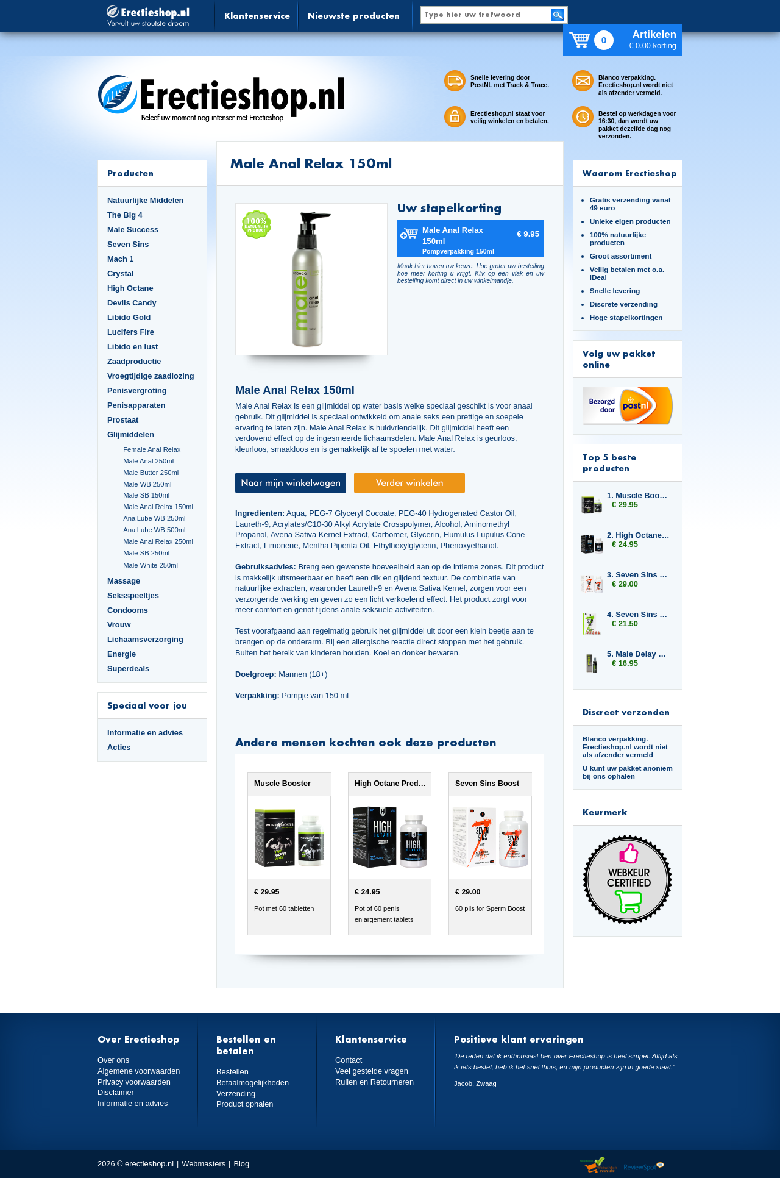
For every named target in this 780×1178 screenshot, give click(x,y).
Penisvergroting (137, 390)
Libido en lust (132, 346)
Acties (119, 747)
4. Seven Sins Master (638, 614)
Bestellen (232, 1071)
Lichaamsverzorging (145, 639)
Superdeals (128, 668)
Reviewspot (644, 1165)
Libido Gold (129, 317)
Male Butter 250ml (151, 472)
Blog (241, 1163)
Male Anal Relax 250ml (158, 541)
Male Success (132, 229)
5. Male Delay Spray (638, 654)
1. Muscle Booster (638, 495)
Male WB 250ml (147, 484)
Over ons (113, 1060)
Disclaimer (116, 1092)
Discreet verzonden (626, 712)
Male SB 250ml (146, 553)
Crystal (120, 273)
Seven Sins (128, 244)
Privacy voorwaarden (134, 1082)
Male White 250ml (150, 565)
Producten (130, 173)
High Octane (130, 288)
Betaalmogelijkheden (252, 1082)
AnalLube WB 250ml (154, 518)
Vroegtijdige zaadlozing (150, 375)
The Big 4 (125, 215)
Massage (123, 580)
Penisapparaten (136, 405)
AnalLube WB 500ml (154, 530)
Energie (121, 654)
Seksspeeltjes (133, 595)
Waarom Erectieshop (630, 173)
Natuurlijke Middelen (145, 200)
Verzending (235, 1093)
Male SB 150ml (146, 495)
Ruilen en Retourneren (374, 1082)
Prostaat (122, 419)
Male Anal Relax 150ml (158, 506)
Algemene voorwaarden (139, 1071)
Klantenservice (257, 15)
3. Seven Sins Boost (638, 574)
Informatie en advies (145, 732)
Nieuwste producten (354, 15)
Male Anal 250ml (148, 461)
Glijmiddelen (130, 434)
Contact (348, 1060)
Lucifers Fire (130, 332)
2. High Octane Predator (638, 535)
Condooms (127, 610)
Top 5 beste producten (609, 462)
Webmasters (203, 1163)
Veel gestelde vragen (371, 1071)
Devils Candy (132, 302)
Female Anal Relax (151, 449)
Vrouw (119, 624)
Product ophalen (244, 1103)
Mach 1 (120, 258)
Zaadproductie (134, 361)
